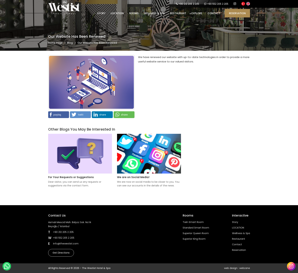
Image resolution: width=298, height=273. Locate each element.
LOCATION (117, 13)
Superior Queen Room (196, 233)
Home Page (55, 42)
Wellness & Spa (154, 13)
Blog (70, 42)
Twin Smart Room (193, 222)
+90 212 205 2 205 (189, 4)
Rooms (134, 13)
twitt (77, 114)
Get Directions (61, 252)
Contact (237, 244)
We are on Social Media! (133, 177)
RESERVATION (237, 13)
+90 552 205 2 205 (217, 4)
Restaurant (178, 13)
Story (101, 13)
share (99, 114)
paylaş (55, 114)
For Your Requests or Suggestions (71, 177)
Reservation (239, 250)
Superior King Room (194, 239)
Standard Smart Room (196, 227)
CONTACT (214, 13)
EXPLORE (196, 13)
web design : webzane (237, 268)
